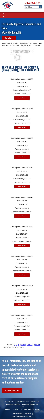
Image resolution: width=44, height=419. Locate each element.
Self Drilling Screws (31, 43)
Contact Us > (8, 38)
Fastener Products (12, 43)
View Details (22, 98)
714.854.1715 (33, 3)
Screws (21, 43)
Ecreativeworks (26, 416)
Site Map (28, 413)
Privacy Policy (17, 413)
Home (4, 43)
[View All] (37, 345)
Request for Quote (12, 391)
